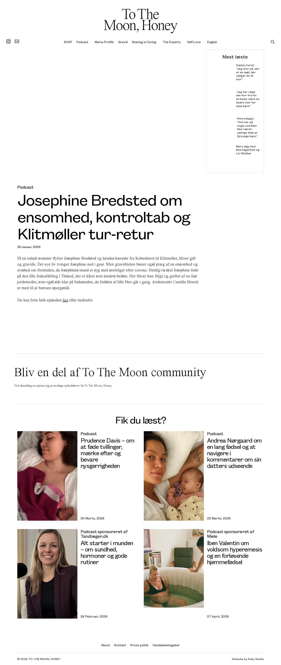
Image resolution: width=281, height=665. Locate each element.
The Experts (172, 42)
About (105, 645)
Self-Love (194, 42)
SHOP (68, 42)
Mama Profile (104, 42)
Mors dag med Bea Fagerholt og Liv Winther (247, 149)
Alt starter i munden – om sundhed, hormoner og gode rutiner (107, 552)
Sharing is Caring (144, 42)
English (212, 42)
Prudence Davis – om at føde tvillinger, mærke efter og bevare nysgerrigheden (107, 453)
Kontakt (120, 645)
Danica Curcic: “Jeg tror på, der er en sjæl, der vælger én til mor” (247, 72)
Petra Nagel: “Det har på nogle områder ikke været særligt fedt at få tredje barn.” (247, 127)
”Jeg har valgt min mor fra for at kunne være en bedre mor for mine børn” (247, 99)
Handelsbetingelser (166, 645)
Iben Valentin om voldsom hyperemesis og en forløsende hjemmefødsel (234, 552)
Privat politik (139, 645)
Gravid (123, 42)
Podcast (82, 42)
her (65, 300)
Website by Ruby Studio (248, 659)
